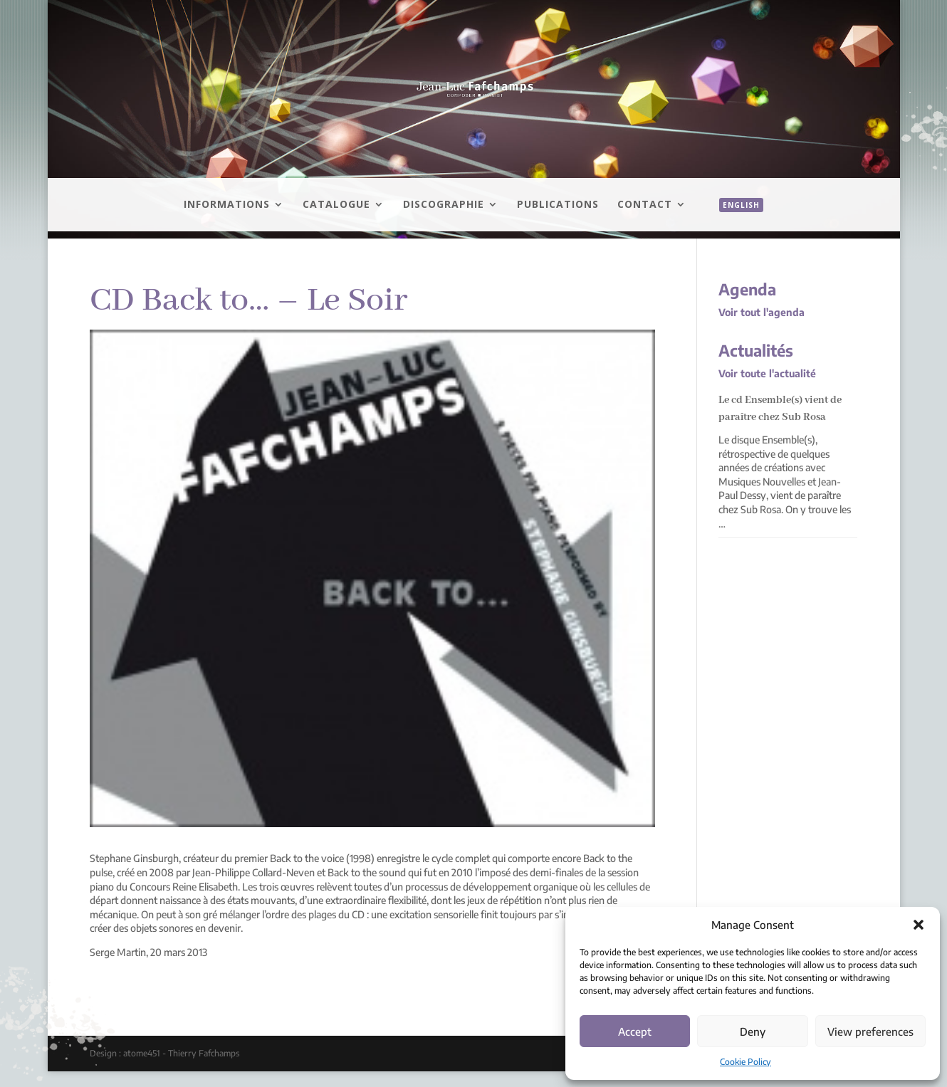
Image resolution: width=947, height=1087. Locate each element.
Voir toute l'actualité (767, 373)
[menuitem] (734, 220)
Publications (558, 205)
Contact (644, 205)
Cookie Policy (745, 1061)
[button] (918, 925)
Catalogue (336, 205)
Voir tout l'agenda (761, 312)
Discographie (443, 205)
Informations (227, 205)
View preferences (870, 1031)
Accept (635, 1031)
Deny (752, 1031)
